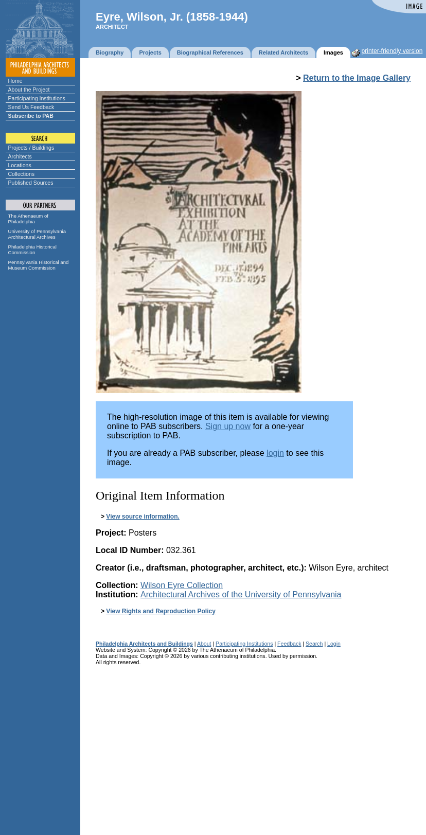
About (204, 644)
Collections (21, 174)
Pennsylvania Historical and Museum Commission (38, 265)
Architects (20, 156)
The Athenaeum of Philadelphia (28, 218)
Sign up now (228, 426)
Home (15, 81)
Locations (19, 165)
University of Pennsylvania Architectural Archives (37, 234)
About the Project (29, 89)
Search (314, 644)
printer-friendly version (392, 51)
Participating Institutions (36, 98)
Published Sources (31, 183)
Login (334, 644)
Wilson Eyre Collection (181, 585)
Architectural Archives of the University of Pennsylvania (240, 594)
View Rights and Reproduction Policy (160, 611)
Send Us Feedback (31, 107)
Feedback (289, 644)
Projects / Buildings (31, 148)
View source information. (142, 516)
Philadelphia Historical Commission (32, 249)
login (275, 453)
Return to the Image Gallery (357, 78)
